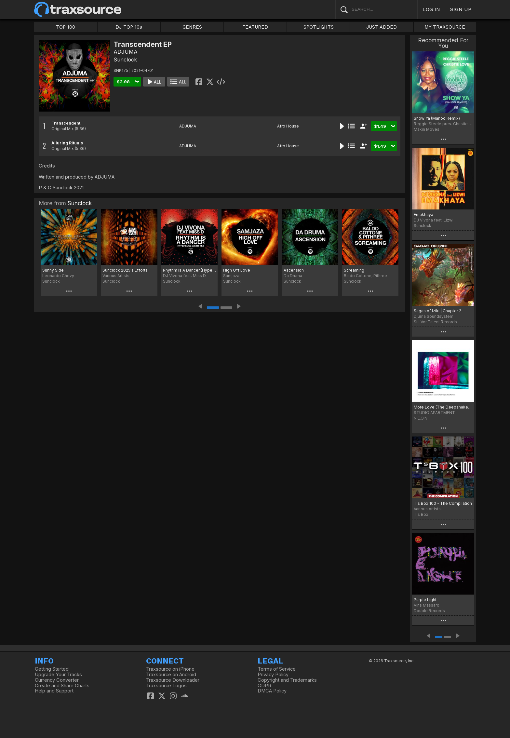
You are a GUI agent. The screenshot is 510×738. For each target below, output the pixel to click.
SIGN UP (460, 9)
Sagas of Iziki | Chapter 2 (437, 310)
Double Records (429, 610)
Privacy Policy (273, 675)
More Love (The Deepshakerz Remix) (443, 407)
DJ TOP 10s (128, 27)
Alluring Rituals (67, 143)
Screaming (354, 270)
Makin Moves (426, 129)
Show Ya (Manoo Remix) (437, 118)
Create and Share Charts (62, 686)
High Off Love (236, 270)
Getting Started (52, 669)
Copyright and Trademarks (287, 680)
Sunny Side (53, 270)
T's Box (421, 514)
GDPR (264, 686)
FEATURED (255, 27)
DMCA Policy (272, 691)
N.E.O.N (420, 418)
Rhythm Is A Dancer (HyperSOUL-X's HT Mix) (189, 270)
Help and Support (54, 691)
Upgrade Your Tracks (58, 675)
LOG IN (431, 9)
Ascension (294, 270)
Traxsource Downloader (172, 680)
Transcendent (65, 123)
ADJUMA (126, 51)
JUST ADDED (381, 27)
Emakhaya (423, 214)
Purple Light (425, 599)
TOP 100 (65, 27)
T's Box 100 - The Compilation (443, 503)
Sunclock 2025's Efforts (125, 270)
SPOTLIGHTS (318, 27)
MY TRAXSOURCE (444, 27)
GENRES (192, 27)
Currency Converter (57, 680)
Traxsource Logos (166, 686)
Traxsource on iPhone (170, 669)
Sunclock (125, 59)
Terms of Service (277, 669)
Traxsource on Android (171, 675)
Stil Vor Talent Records (435, 321)
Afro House (288, 126)
